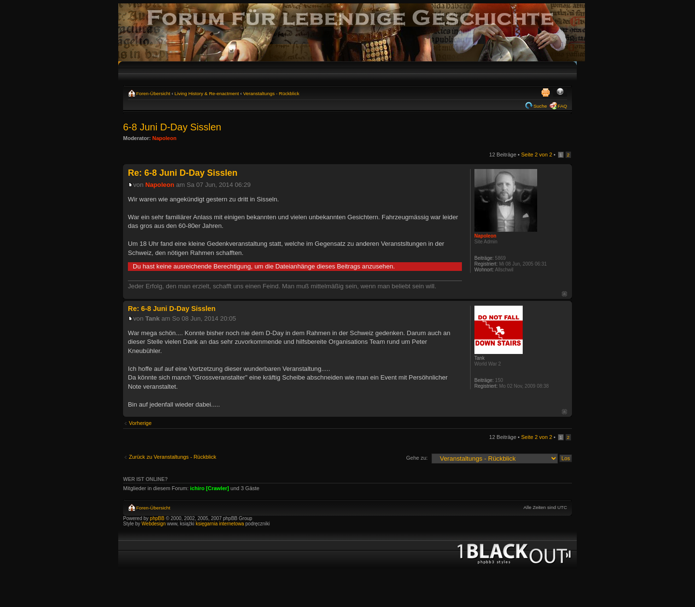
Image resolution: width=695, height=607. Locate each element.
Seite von (536, 154)
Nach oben (564, 293)
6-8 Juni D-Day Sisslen (172, 127)
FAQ (562, 106)
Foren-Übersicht (153, 93)
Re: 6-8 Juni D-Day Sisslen (182, 173)
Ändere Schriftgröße (560, 92)
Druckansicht (545, 92)
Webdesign (154, 523)
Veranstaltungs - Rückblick (271, 93)
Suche (540, 106)
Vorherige (140, 423)
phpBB (157, 518)
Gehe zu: (417, 458)
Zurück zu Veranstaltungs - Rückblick (172, 457)
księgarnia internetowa (219, 523)
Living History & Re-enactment (207, 93)
